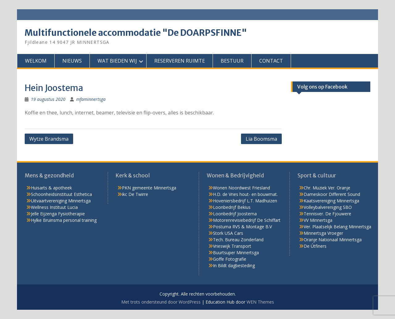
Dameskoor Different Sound (332, 194)
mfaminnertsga (91, 99)
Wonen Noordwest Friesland (241, 188)
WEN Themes (260, 302)
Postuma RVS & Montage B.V (242, 227)
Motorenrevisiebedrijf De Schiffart (247, 220)
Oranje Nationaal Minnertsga (333, 239)
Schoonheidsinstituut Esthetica (61, 194)
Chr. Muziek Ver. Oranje (327, 188)
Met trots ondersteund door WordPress (161, 302)
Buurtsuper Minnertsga (236, 252)
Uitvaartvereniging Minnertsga (61, 201)
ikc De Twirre (135, 194)
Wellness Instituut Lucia (54, 207)
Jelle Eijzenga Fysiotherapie (58, 214)
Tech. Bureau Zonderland (238, 239)
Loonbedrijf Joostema (235, 214)
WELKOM (36, 60)
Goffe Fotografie (229, 259)
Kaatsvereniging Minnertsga (331, 201)
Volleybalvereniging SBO (328, 207)
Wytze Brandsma (49, 138)
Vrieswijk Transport (232, 246)
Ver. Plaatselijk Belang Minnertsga (337, 227)
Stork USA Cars (228, 233)
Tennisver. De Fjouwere (327, 214)
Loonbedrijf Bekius (232, 207)
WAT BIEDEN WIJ (117, 60)
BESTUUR (232, 60)
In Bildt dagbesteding (234, 265)
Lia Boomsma (261, 138)
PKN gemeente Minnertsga (149, 188)
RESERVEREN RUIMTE (179, 60)
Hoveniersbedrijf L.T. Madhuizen (245, 201)
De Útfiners (315, 246)
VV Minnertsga (318, 220)
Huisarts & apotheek (51, 188)
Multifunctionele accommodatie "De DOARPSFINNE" (136, 32)
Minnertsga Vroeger (323, 233)
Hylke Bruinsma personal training (64, 220)
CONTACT (271, 60)
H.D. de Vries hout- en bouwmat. (245, 194)
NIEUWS (72, 60)
